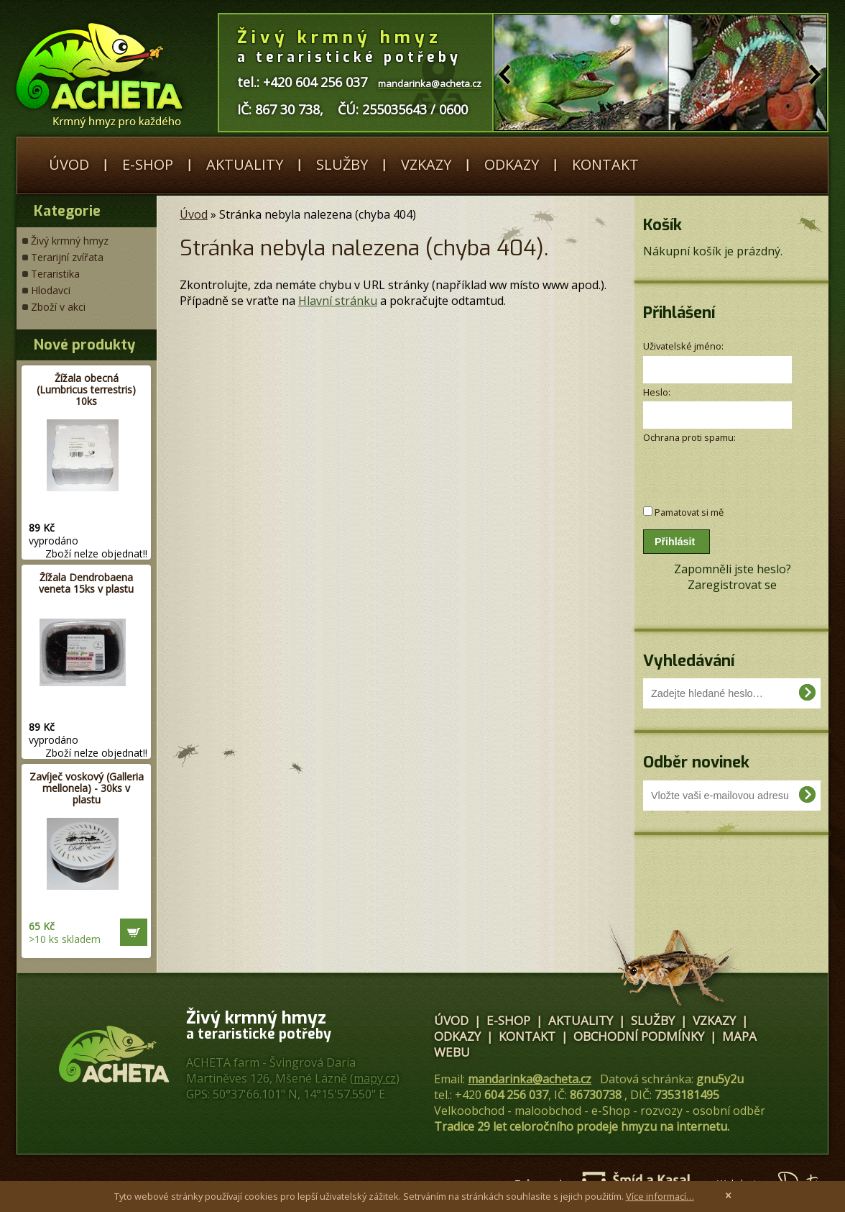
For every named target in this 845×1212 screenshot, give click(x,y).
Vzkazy (426, 164)
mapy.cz (375, 1078)
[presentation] (719, 467)
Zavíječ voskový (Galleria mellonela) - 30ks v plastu (86, 788)
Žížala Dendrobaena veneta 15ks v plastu (86, 583)
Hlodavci (50, 290)
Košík (662, 224)
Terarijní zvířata (67, 257)
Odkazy (511, 164)
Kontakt (605, 164)
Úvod (69, 164)
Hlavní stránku (337, 301)
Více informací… (660, 1196)
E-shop (147, 164)
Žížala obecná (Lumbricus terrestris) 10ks (86, 389)
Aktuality (244, 164)
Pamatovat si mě (689, 512)
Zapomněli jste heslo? (732, 569)
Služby (342, 164)
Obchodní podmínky (638, 1036)
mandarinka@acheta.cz (529, 1079)
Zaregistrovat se (732, 585)
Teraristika (55, 274)
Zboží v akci (58, 307)
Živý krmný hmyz (69, 240)
